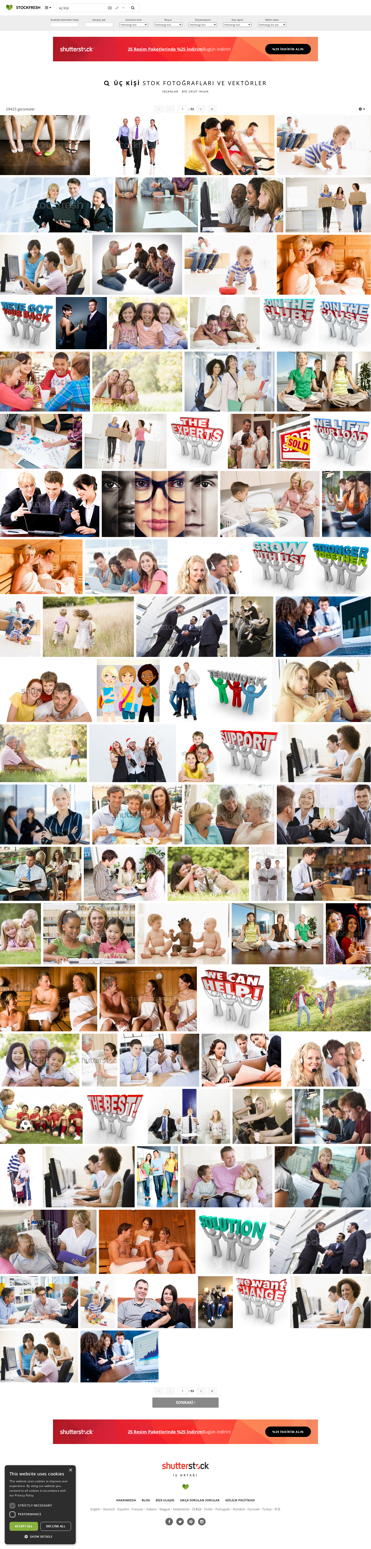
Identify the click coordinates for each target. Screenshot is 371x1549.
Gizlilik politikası (240, 1500)
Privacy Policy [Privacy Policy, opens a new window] (24, 1495)
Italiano (151, 1509)
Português (222, 1509)
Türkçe (267, 1509)
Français (137, 1509)
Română (239, 1509)
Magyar (164, 1509)
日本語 (196, 1509)
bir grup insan (195, 91)
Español (123, 1509)
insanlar (170, 91)
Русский (253, 1509)
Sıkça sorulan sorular (200, 1500)
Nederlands (181, 1509)
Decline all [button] (55, 1526)
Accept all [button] (24, 1526)
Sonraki (185, 1402)
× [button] (70, 1470)
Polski (208, 1509)
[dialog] (40, 1504)
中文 (277, 1509)
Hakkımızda (126, 1500)
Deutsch (109, 1509)
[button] (40, 1537)
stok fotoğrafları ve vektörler (190, 83)
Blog (146, 1500)
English (95, 1509)
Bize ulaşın (165, 1500)
